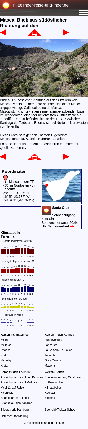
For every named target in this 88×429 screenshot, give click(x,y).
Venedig (6, 360)
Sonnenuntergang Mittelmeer (63, 377)
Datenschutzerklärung (14, 416)
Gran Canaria (53, 360)
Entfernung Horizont (57, 382)
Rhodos (5, 350)
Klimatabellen (53, 387)
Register (50, 392)
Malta (4, 339)
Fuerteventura (53, 339)
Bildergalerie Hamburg (15, 409)
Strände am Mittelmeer (15, 398)
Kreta (4, 365)
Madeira (50, 365)
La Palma (66, 350)
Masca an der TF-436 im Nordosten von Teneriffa (19, 185)
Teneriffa (50, 355)
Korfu (4, 355)
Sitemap (50, 398)
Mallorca (6, 345)
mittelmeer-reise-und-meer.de (41, 5)
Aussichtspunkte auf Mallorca (19, 382)
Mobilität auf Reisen (13, 387)
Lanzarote (51, 345)
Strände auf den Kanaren (16, 403)
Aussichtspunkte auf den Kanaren (22, 377)
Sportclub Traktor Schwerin (62, 409)
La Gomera (52, 350)
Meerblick (7, 392)
